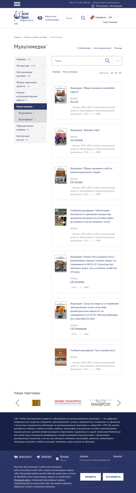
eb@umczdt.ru (27, 20)
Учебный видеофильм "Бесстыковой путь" (93, 350)
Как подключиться (102, 48)
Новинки (56, 71)
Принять (90, 476)
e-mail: (16, 22)
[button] (17, 403)
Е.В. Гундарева (77, 281)
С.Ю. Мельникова (78, 328)
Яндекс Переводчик (110, 22)
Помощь (118, 48)
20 (116, 72)
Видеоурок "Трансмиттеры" (85, 130)
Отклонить (113, 476)
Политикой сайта (22, 480)
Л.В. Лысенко (76, 182)
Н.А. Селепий (76, 139)
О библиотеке (84, 48)
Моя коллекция (70, 71)
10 (112, 72)
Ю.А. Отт (74, 101)
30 (120, 72)
